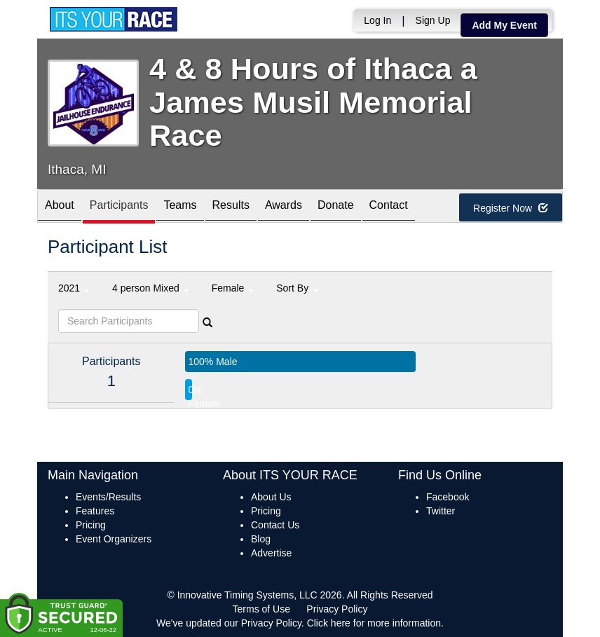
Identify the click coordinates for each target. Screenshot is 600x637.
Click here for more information (374, 623)
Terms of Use (261, 609)
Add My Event (504, 25)
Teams (179, 207)
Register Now (510, 208)
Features (95, 510)
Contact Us (275, 524)
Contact (388, 207)
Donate (336, 207)
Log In (377, 20)
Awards (283, 207)
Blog (261, 538)
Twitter (440, 510)
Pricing (91, 524)
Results (231, 207)
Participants (119, 207)
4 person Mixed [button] (150, 288)
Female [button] (233, 288)
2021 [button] (74, 288)
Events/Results (108, 496)
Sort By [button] (297, 288)
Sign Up (433, 20)
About (59, 207)
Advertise (271, 553)
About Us (271, 496)
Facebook (447, 496)
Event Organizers (113, 538)
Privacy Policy (336, 609)
